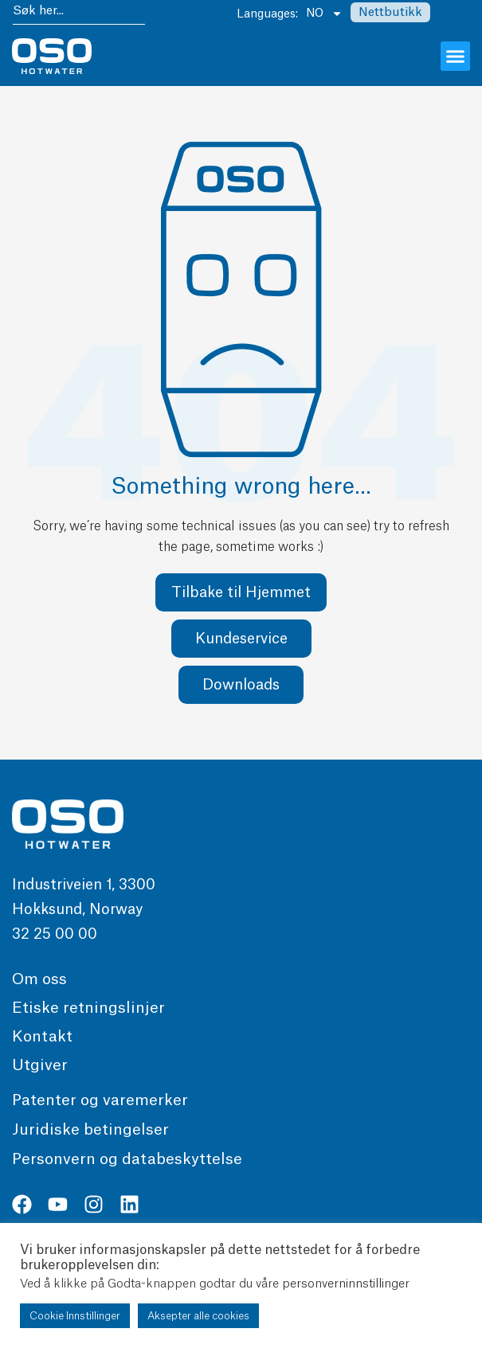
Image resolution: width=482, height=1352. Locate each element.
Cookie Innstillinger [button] (74, 1316)
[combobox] (79, 13)
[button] (456, 56)
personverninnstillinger (346, 1284)
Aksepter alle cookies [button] (198, 1316)
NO (324, 13)
